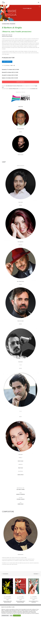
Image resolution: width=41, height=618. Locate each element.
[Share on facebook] (2, 65)
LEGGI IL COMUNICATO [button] (7, 61)
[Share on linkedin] (8, 65)
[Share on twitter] (4, 65)
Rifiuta (11, 615)
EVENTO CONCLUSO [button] (20, 81)
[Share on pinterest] (7, 65)
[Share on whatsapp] (9, 65)
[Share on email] (14, 65)
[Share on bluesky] (11, 65)
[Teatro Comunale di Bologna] (3, 2)
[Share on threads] (5, 65)
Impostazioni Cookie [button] (5, 615)
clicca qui (37, 613)
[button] (38, 2)
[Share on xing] (12, 65)
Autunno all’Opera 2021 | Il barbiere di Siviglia (20, 602)
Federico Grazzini (20, 154)
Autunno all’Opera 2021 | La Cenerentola (33, 602)
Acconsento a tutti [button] (17, 615)
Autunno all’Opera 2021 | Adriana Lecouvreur (7, 602)
